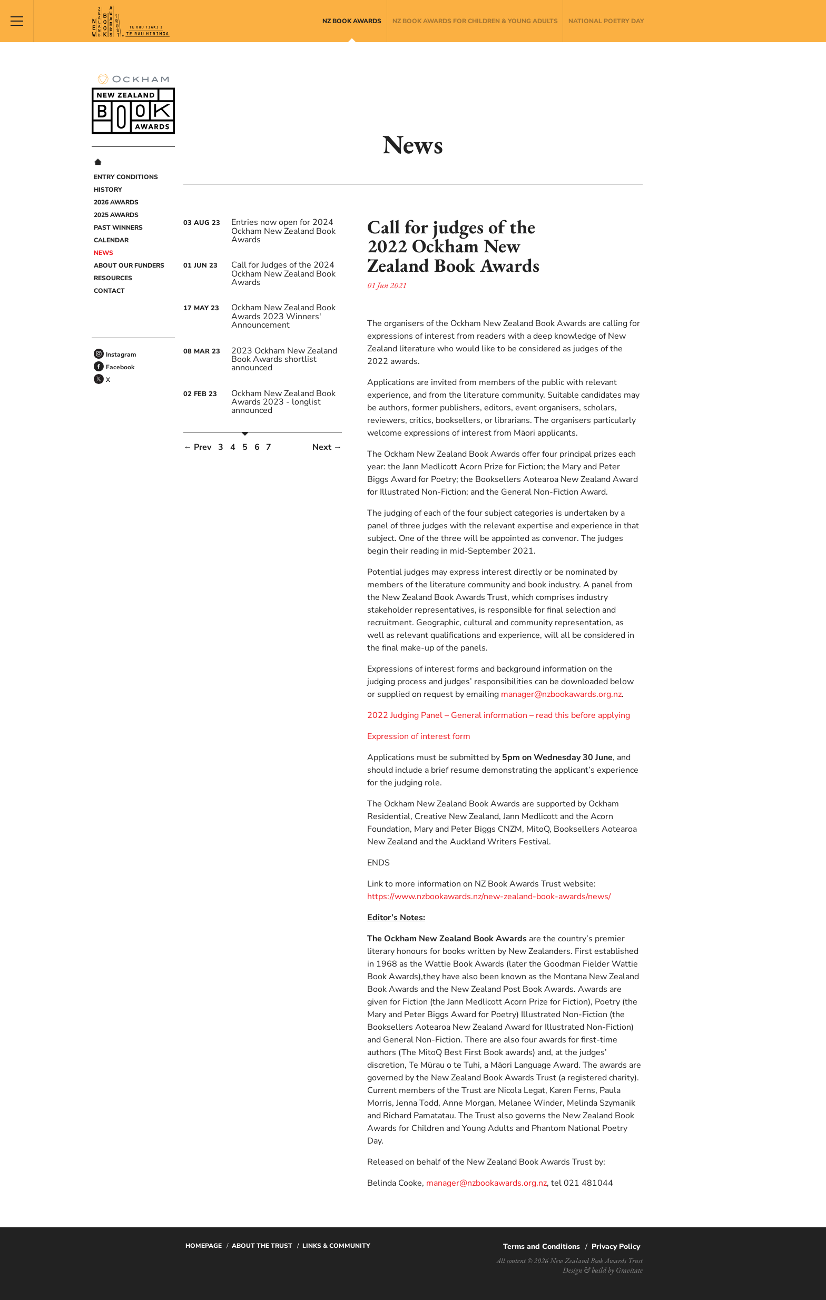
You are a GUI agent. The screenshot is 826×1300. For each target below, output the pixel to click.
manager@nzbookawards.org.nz (561, 694)
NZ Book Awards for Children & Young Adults (475, 21)
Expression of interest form (418, 736)
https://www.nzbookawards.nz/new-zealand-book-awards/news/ (489, 896)
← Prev (197, 447)
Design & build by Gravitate (603, 1270)
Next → (327, 447)
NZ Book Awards (351, 21)
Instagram (121, 354)
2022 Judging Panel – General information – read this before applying (498, 715)
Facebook (120, 367)
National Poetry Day (606, 21)
